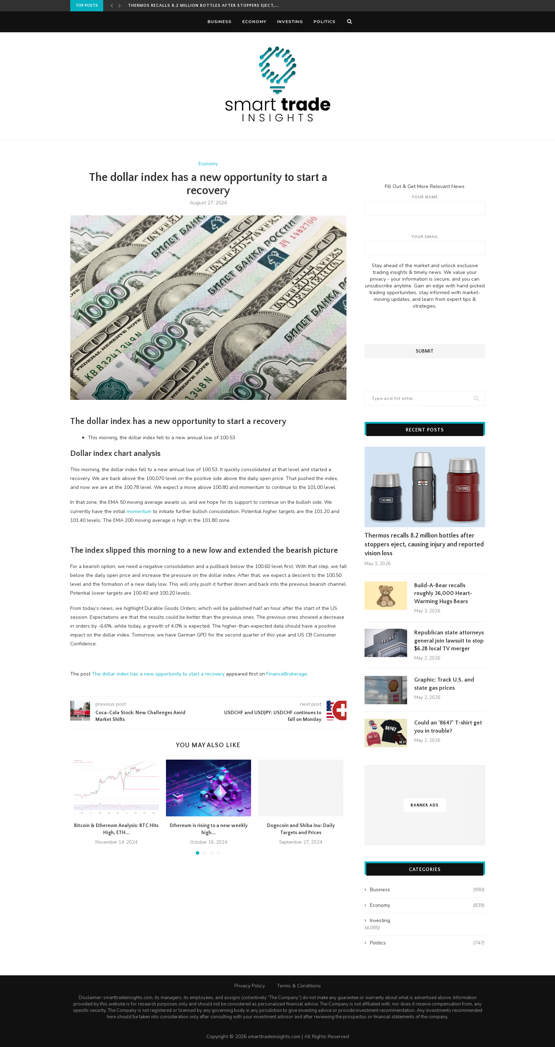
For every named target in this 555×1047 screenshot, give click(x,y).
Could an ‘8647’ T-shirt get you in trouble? (448, 726)
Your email (425, 244)
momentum (139, 511)
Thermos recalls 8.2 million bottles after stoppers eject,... (203, 5)
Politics (324, 21)
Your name (425, 204)
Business (219, 21)
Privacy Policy (249, 985)
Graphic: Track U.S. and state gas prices (444, 683)
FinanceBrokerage (286, 674)
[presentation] (425, 326)
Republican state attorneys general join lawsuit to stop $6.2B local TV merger (449, 640)
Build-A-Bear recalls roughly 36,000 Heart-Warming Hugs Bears (443, 593)
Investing (290, 21)
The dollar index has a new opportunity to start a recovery (158, 674)
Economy (254, 21)
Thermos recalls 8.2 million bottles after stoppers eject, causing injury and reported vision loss (424, 544)
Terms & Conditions (299, 985)
